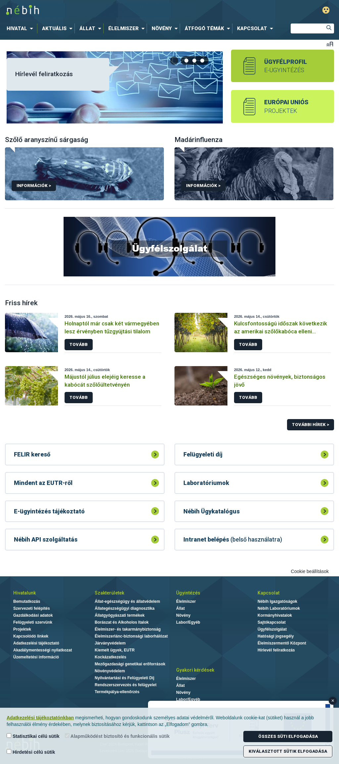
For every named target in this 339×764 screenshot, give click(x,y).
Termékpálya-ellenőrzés (117, 692)
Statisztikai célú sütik (33, 736)
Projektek (22, 629)
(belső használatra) (232, 539)
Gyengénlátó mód (325, 10)
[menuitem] (21, 28)
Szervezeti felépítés (31, 608)
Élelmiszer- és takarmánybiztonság (128, 629)
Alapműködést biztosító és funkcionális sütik (117, 736)
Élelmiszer (186, 601)
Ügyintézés (188, 593)
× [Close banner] (332, 700)
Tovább (79, 344)
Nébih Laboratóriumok (279, 608)
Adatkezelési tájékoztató (36, 643)
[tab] (186, 60)
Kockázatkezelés (110, 657)
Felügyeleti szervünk (32, 622)
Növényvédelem (110, 671)
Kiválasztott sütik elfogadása (288, 751)
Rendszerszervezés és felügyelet (126, 685)
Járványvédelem (110, 643)
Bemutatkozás (26, 601)
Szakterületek (109, 593)
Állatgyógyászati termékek (120, 615)
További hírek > (310, 424)
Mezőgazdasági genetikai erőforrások (130, 664)
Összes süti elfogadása (288, 736)
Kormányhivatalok (275, 615)
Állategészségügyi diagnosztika (125, 608)
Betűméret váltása (330, 44)
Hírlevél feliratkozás (44, 74)
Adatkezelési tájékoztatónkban (40, 717)
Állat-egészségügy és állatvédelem (127, 601)
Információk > (34, 185)
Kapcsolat (268, 593)
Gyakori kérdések (195, 670)
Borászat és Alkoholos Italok (122, 622)
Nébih (100, 10)
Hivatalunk (24, 593)
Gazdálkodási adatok (33, 615)
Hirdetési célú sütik (31, 752)
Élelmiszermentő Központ (282, 643)
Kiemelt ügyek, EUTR (115, 650)
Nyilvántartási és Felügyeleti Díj (124, 678)
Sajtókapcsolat (272, 622)
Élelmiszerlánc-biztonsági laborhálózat (131, 636)
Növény (183, 615)
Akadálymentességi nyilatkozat (42, 650)
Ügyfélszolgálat (272, 629)
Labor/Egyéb (188, 622)
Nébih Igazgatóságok (277, 601)
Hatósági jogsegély (276, 636)
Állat (180, 608)
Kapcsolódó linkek (30, 636)
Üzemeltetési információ (36, 657)
